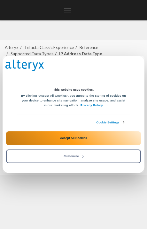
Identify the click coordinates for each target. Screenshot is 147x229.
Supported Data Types (32, 53)
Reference (89, 47)
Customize (73, 156)
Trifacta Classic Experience (49, 47)
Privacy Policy (92, 105)
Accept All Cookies (73, 138)
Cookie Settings (107, 122)
